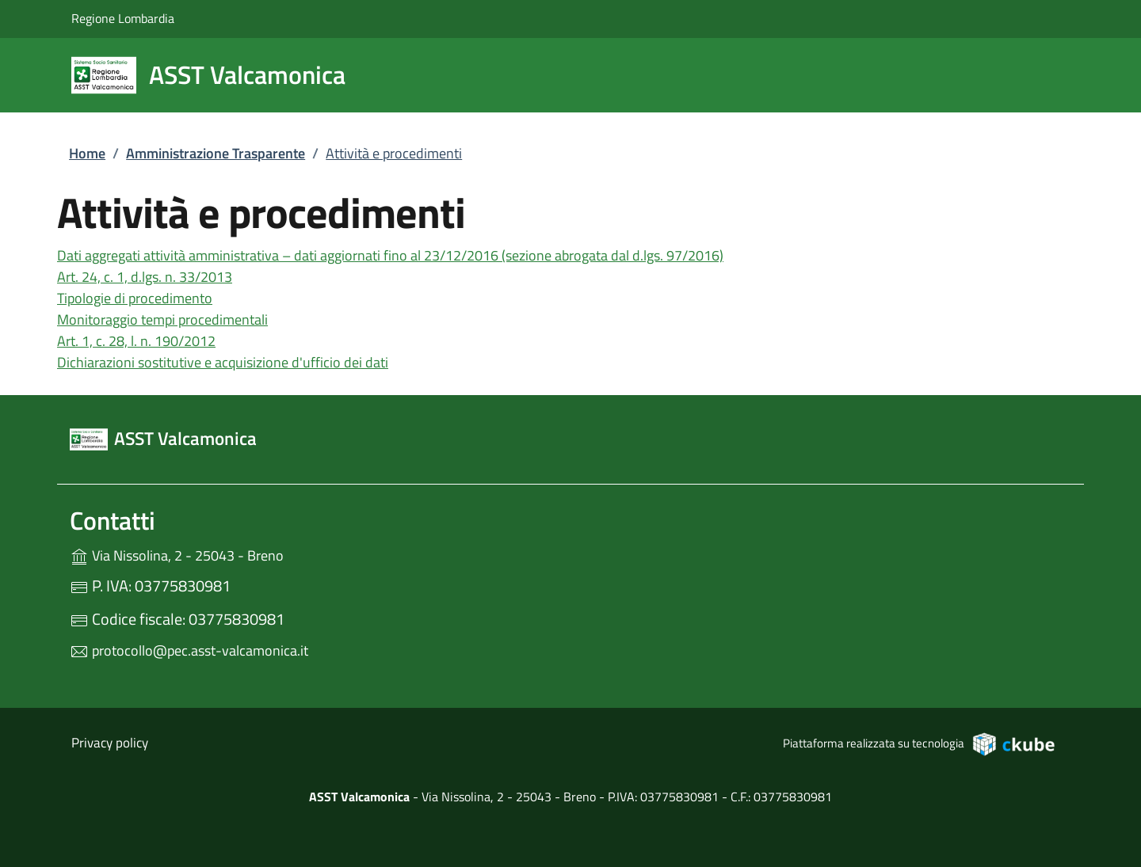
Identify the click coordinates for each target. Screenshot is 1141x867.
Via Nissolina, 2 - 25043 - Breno (230, 554)
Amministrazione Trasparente (215, 153)
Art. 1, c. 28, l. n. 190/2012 (136, 341)
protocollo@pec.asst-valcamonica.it (189, 650)
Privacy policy (109, 742)
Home (87, 153)
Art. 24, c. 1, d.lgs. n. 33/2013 (144, 276)
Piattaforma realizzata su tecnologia (919, 743)
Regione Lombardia (122, 18)
